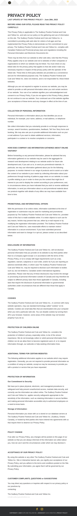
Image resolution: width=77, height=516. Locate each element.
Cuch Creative (50, 513)
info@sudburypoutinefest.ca (19, 497)
